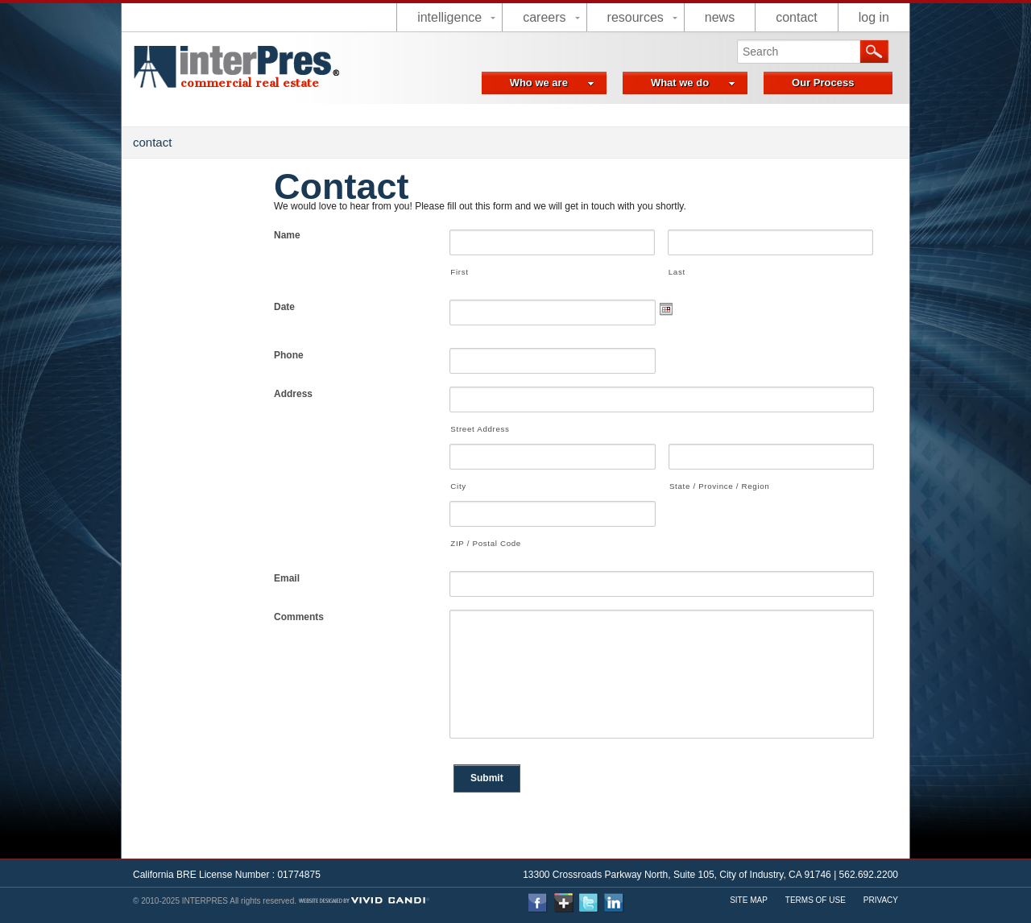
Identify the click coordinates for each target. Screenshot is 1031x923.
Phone (289, 355)
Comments (299, 617)
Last (677, 271)
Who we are (552, 83)
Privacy (880, 900)
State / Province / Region (719, 486)
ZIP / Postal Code (485, 543)
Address (293, 393)
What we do (693, 83)
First (459, 271)
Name (287, 235)
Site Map (749, 900)
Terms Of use (815, 900)
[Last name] (770, 242)
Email (287, 578)
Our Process (823, 83)
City (458, 486)
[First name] (552, 242)
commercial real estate (249, 83)
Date (284, 306)
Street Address (479, 428)
